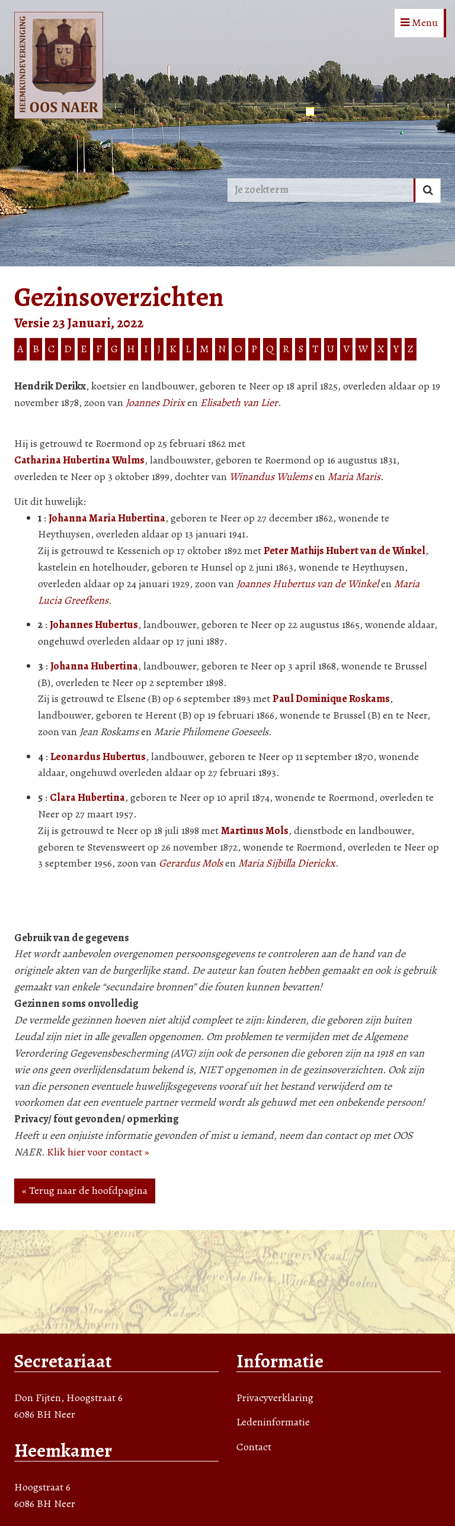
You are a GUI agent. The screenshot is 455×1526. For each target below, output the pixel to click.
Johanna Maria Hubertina (107, 518)
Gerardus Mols (191, 863)
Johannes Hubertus (94, 624)
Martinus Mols (255, 830)
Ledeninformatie (273, 1422)
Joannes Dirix (155, 402)
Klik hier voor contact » (98, 1152)
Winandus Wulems (270, 476)
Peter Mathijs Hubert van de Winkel (344, 550)
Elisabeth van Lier (239, 402)
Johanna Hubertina (94, 666)
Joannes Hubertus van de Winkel (307, 584)
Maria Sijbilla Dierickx (286, 863)
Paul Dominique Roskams (331, 698)
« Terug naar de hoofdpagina (85, 1190)
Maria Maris (354, 476)
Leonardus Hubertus (98, 756)
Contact (253, 1447)
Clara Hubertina (87, 797)
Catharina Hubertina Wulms (79, 460)
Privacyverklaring (274, 1397)
